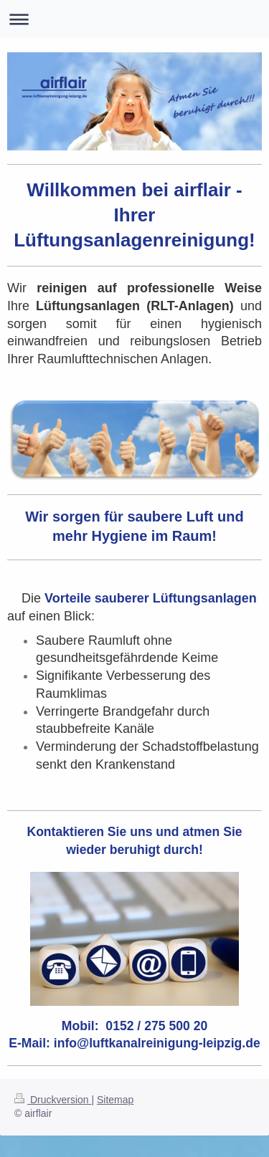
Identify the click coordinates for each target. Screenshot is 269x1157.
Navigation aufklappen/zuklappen (134, 19)
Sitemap (115, 1099)
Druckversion (52, 1099)
